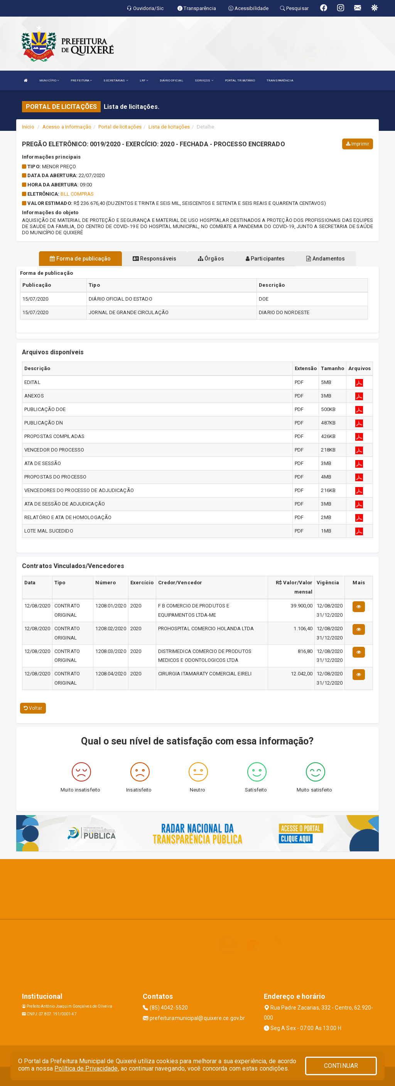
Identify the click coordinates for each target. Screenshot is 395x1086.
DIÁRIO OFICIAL (171, 80)
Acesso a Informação (66, 127)
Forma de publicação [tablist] (80, 258)
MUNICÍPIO (49, 80)
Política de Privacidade (86, 1068)
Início (28, 127)
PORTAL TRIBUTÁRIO (240, 80)
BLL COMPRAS (77, 194)
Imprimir (357, 144)
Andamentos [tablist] (325, 258)
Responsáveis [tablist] (154, 258)
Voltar (33, 708)
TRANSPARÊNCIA (280, 80)
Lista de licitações (169, 127)
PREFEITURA (81, 80)
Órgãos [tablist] (211, 258)
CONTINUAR (341, 1065)
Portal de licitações (120, 127)
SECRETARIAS (115, 80)
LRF (144, 80)
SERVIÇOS (204, 80)
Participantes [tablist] (265, 258)
